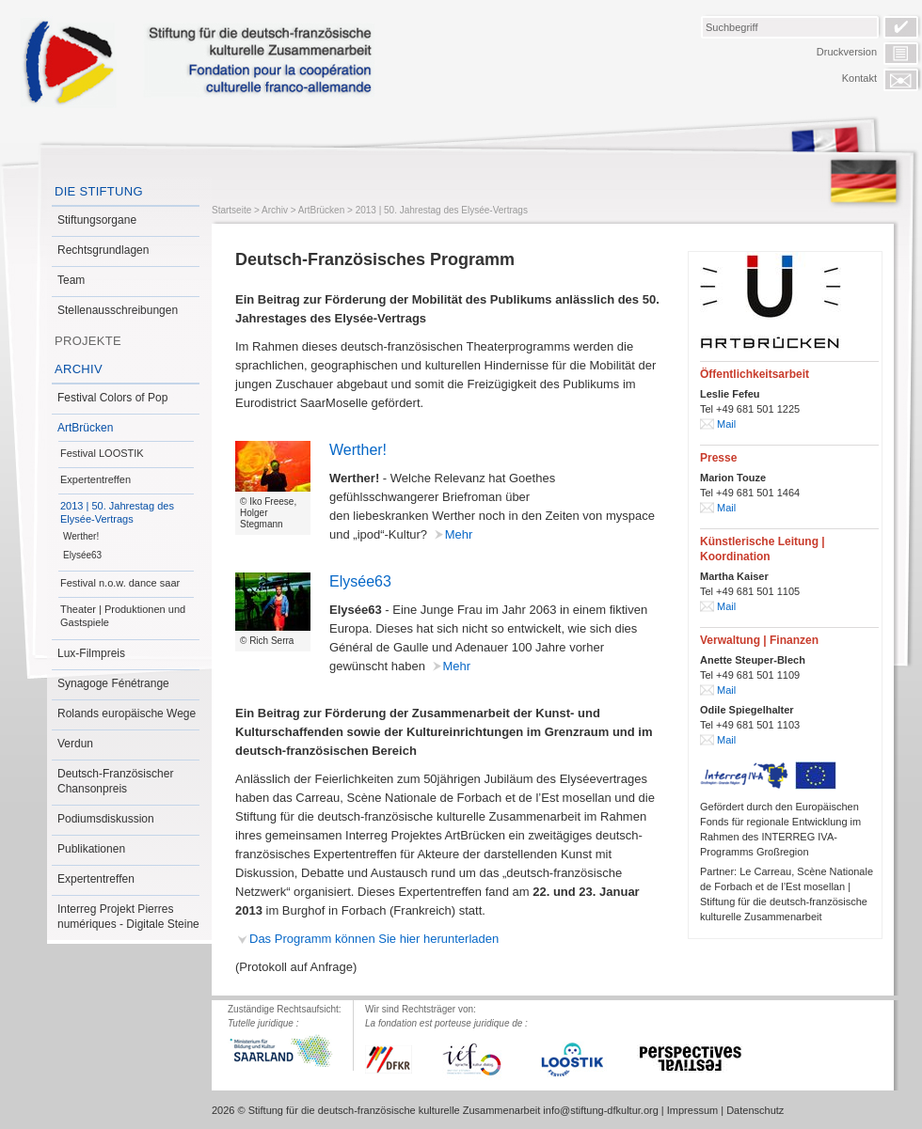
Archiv (79, 369)
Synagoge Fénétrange (113, 683)
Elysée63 (82, 555)
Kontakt (859, 78)
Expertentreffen (95, 479)
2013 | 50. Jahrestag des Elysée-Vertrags (117, 512)
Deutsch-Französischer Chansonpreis (115, 781)
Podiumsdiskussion (105, 818)
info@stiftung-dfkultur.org (600, 1110)
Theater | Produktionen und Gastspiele (122, 616)
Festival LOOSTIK (102, 453)
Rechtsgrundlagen (103, 250)
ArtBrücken (85, 427)
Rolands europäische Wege (126, 713)
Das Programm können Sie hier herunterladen (374, 939)
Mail (726, 424)
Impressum (692, 1110)
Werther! (81, 536)
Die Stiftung (99, 191)
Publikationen (91, 848)
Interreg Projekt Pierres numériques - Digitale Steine (128, 916)
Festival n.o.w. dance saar (120, 582)
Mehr (459, 534)
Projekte (88, 341)
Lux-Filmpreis (91, 653)
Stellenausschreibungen (117, 310)
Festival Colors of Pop (112, 397)
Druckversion (847, 51)
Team (71, 280)
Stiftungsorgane (96, 220)
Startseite (231, 210)
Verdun (75, 743)
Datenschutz (755, 1110)
